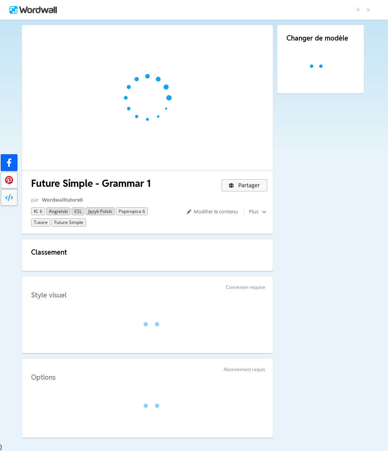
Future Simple (68, 222)
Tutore (41, 222)
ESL (78, 211)
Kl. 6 (38, 211)
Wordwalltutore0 (62, 199)
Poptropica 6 (132, 211)
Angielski (58, 211)
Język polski (100, 211)
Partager (244, 185)
